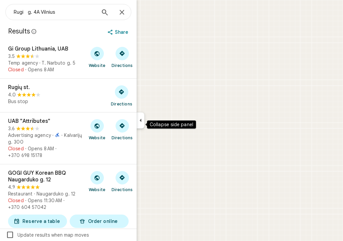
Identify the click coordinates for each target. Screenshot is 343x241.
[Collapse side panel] (164, 120)
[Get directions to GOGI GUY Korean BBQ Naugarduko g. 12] (146, 181)
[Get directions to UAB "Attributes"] (146, 129)
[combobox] (79, 12)
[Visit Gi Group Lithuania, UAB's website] (121, 57)
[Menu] (12, 11)
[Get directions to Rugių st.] (146, 95)
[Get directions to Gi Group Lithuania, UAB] (146, 57)
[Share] (143, 32)
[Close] (146, 12)
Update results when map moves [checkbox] (71, 235)
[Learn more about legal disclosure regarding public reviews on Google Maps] (58, 31)
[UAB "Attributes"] (92, 138)
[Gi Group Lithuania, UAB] (92, 59)
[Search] (129, 13)
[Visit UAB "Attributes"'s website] (121, 129)
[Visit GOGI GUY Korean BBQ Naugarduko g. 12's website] (121, 181)
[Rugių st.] (92, 95)
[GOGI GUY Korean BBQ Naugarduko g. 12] (92, 199)
